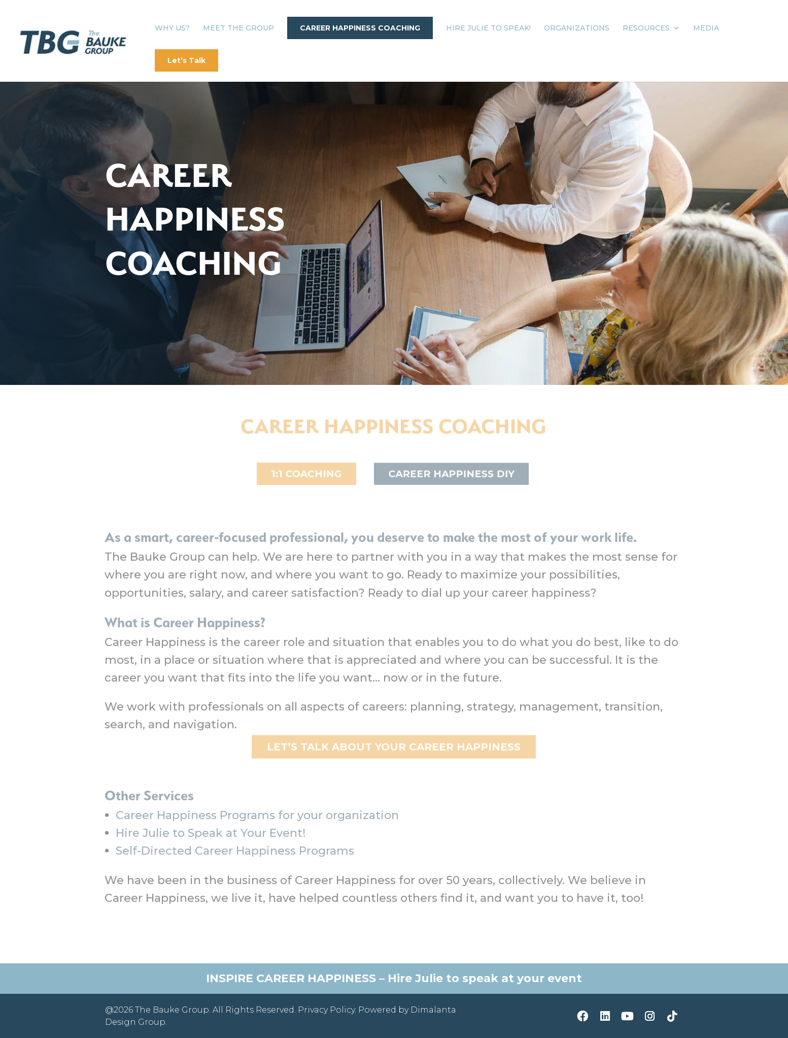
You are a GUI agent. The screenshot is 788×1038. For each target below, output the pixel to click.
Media (706, 28)
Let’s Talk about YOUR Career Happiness (394, 748)
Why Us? (172, 28)
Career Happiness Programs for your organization (257, 821)
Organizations (576, 28)
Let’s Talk (186, 60)
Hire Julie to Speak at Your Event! (210, 839)
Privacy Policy (326, 1010)
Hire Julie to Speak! (488, 28)
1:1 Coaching (306, 473)
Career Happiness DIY (451, 473)
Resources (646, 28)
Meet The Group (238, 28)
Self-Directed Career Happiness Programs (235, 857)
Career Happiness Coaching (360, 28)
